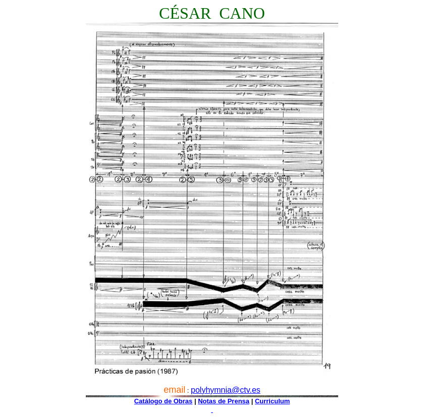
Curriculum (272, 401)
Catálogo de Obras (163, 401)
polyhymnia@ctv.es (225, 390)
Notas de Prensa (223, 401)
